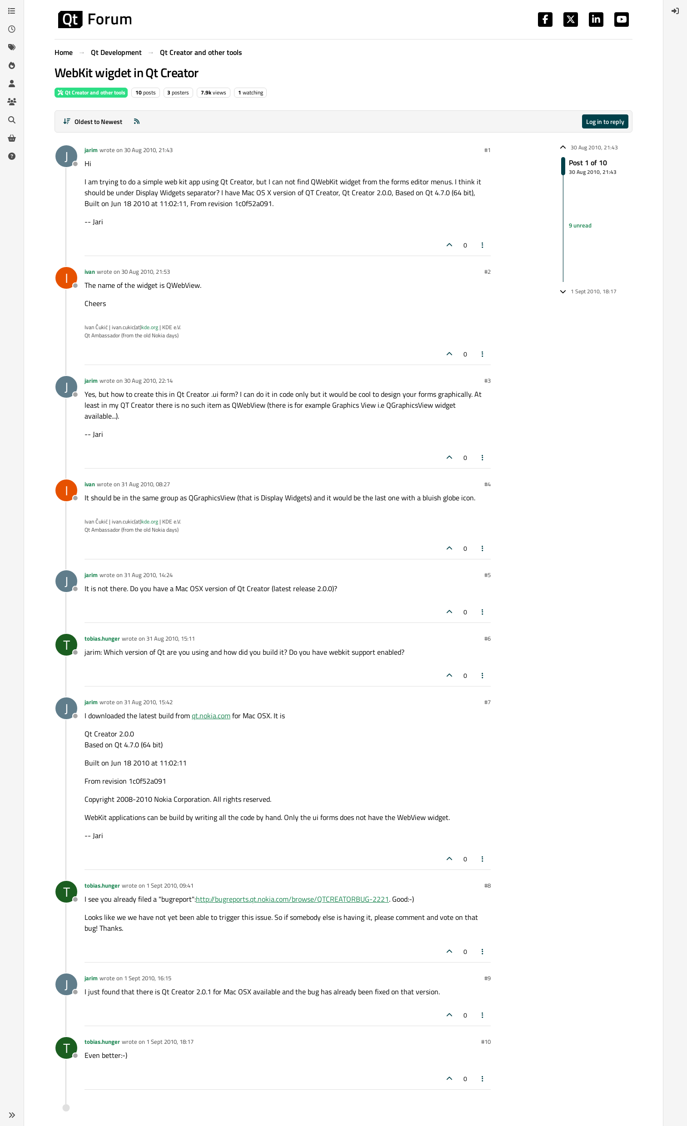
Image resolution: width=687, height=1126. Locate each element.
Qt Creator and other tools (91, 92)
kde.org (149, 327)
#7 (487, 701)
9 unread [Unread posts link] (580, 225)
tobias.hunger (102, 638)
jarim (91, 149)
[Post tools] (483, 245)
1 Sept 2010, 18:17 (170, 1041)
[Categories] (12, 11)
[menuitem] (675, 11)
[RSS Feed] (137, 121)
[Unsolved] (12, 156)
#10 (486, 1041)
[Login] (675, 11)
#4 (487, 484)
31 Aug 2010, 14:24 (148, 574)
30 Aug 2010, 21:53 (145, 271)
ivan (90, 271)
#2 (487, 271)
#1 (487, 149)
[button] (12, 1115)
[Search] (12, 120)
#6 (487, 638)
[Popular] (12, 65)
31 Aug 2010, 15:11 (170, 638)
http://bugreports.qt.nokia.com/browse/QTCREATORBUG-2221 (292, 899)
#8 (487, 885)
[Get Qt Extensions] (12, 138)
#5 (487, 574)
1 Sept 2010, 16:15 (147, 978)
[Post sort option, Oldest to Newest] (92, 121)
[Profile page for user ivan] (66, 278)
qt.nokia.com (211, 715)
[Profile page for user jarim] (66, 156)
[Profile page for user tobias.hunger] (66, 645)
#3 (487, 380)
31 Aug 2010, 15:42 (148, 701)
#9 (487, 978)
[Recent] (12, 29)
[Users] (12, 83)
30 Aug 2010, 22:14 (148, 380)
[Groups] (12, 101)
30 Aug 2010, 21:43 (148, 149)
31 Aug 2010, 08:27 (145, 484)
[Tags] (12, 47)
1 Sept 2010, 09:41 (170, 885)
